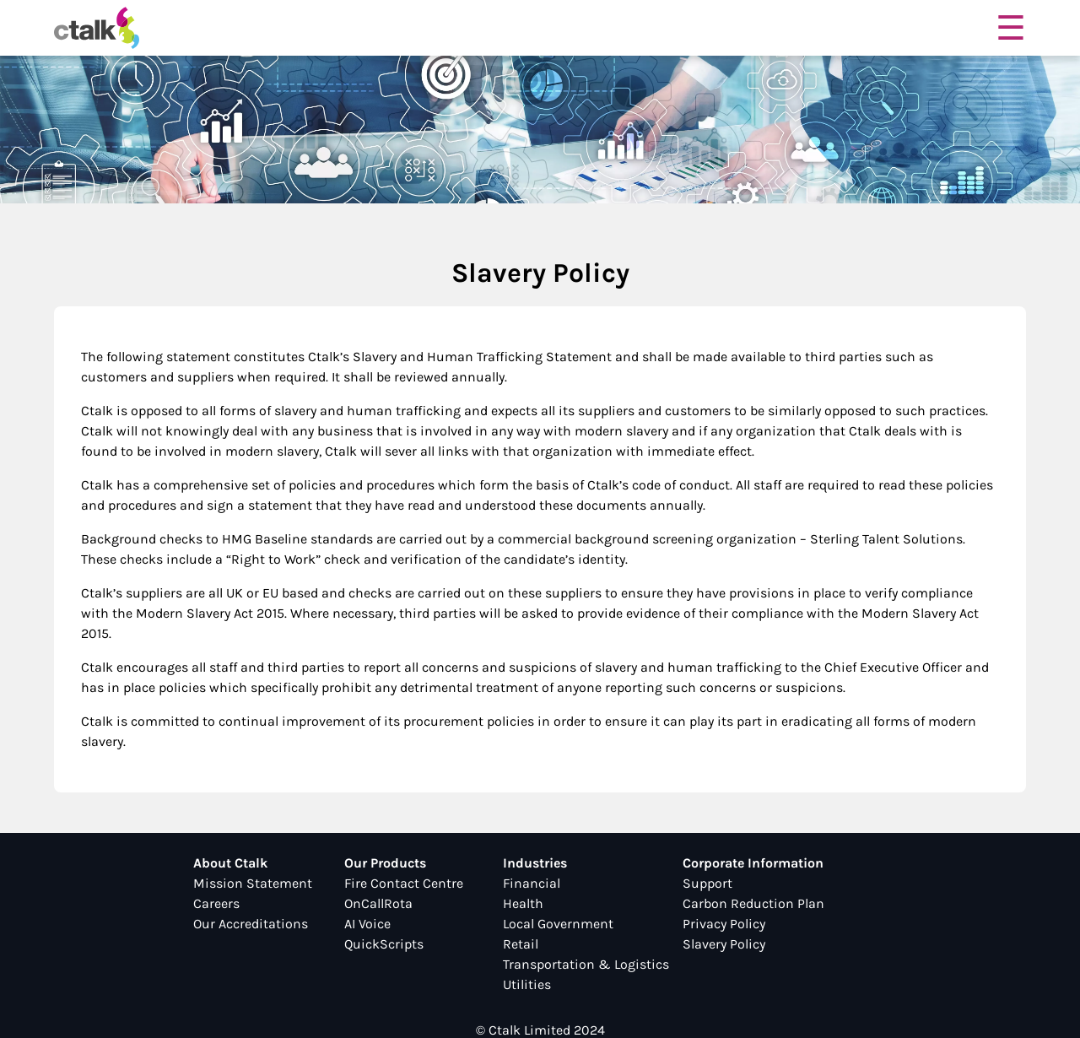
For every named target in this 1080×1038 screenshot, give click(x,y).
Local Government (558, 924)
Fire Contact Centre (403, 883)
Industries (535, 863)
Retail (520, 944)
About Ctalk (230, 863)
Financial (531, 883)
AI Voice (367, 924)
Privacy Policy (724, 924)
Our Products (385, 863)
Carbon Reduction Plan (753, 903)
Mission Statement (252, 883)
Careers (216, 903)
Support (707, 883)
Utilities (527, 984)
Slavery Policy (724, 944)
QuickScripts (384, 944)
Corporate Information (753, 863)
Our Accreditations (250, 924)
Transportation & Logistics (586, 964)
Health (523, 903)
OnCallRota (378, 903)
